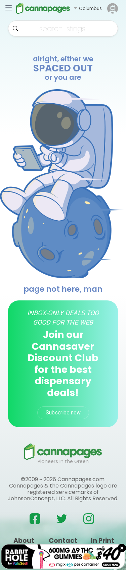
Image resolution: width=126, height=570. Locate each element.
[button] (87, 8)
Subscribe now (63, 412)
